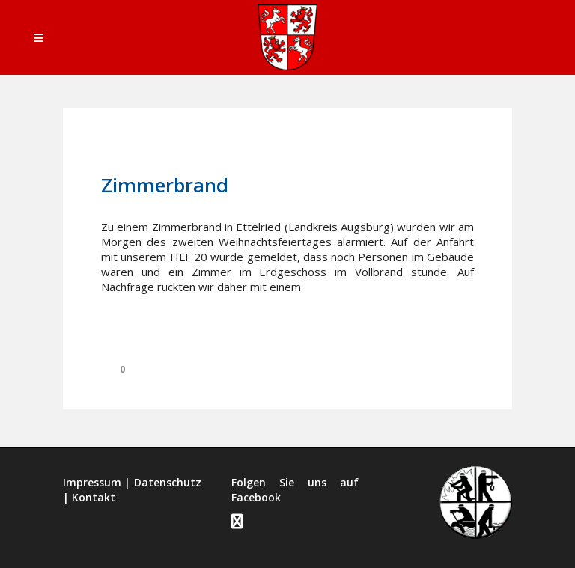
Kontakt (93, 497)
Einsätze (248, 151)
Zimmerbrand (164, 185)
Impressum (92, 482)
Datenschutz (167, 482)
